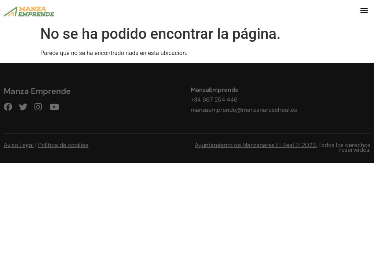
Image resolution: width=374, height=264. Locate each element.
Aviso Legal (19, 145)
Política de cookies (63, 145)
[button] (364, 10)
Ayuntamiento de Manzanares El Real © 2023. (256, 145)
